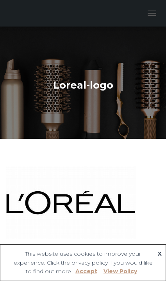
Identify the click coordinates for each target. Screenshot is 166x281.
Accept (86, 271)
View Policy (120, 271)
